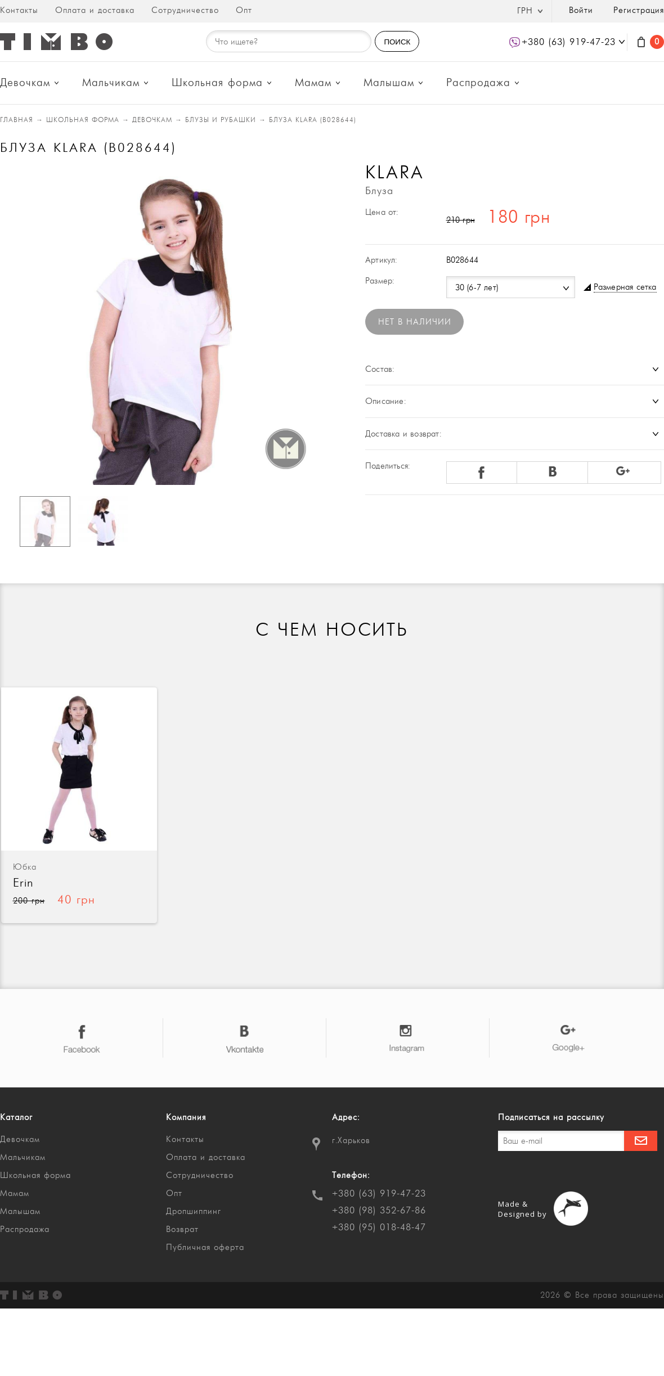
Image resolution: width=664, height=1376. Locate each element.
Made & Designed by (522, 1209)
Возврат (182, 1229)
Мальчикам (111, 83)
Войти (581, 10)
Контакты (19, 10)
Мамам (313, 83)
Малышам (389, 83)
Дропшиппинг (193, 1211)
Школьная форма (217, 83)
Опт (244, 10)
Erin (23, 882)
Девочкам (25, 83)
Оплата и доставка (94, 10)
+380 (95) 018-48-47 (379, 1227)
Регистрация (638, 10)
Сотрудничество (185, 10)
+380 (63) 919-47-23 (379, 1194)
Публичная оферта (205, 1247)
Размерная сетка (625, 287)
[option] (161, 324)
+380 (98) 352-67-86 (379, 1211)
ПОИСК (397, 42)
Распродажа (478, 83)
